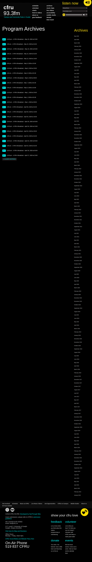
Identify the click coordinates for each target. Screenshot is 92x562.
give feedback (37, 17)
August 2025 (77, 66)
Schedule (15, 503)
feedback (56, 521)
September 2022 (78, 185)
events (69, 540)
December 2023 (78, 134)
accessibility (51, 12)
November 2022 (78, 179)
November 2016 (78, 420)
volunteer (35, 8)
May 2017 (76, 400)
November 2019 (78, 301)
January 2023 (77, 172)
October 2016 (77, 423)
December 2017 (78, 379)
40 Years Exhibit (7, 505)
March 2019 (77, 328)
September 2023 (78, 145)
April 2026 (76, 39)
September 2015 (78, 468)
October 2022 (77, 182)
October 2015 (77, 464)
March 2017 (77, 406)
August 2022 (77, 189)
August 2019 (77, 311)
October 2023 (77, 141)
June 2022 (76, 196)
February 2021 (77, 250)
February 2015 (77, 491)
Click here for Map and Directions (16, 531)
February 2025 (77, 87)
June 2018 (76, 359)
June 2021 (76, 236)
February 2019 (77, 332)
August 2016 (77, 430)
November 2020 (78, 260)
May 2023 (76, 158)
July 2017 (76, 393)
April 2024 (76, 121)
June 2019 (76, 318)
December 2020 (78, 257)
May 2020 (76, 281)
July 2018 (76, 355)
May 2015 (76, 481)
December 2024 (78, 94)
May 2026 (76, 36)
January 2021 (77, 253)
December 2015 (78, 457)
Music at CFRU (24, 503)
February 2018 (77, 372)
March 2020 (77, 287)
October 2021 (77, 223)
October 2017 (77, 386)
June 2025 (76, 73)
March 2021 (77, 247)
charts (34, 10)
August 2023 (77, 148)
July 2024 (76, 111)
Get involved (6, 503)
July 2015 (76, 474)
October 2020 (77, 264)
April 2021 (76, 243)
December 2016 (78, 417)
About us (84, 503)
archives (49, 5)
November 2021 (78, 219)
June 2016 (76, 437)
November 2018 (78, 342)
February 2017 (77, 410)
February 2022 (77, 209)
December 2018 (78, 338)
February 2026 (77, 46)
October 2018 (77, 345)
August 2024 (77, 107)
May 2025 (76, 77)
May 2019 (76, 321)
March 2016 (77, 447)
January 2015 (77, 495)
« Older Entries (9, 159)
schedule (35, 5)
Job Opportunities (49, 503)
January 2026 (77, 49)
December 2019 (78, 298)
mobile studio (51, 15)
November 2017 (78, 383)
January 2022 (77, 213)
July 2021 (76, 233)
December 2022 (78, 175)
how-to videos (37, 12)
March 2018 (77, 369)
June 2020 (76, 277)
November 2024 (78, 97)
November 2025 (78, 56)
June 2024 (76, 114)
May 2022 (76, 199)
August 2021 (77, 230)
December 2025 (78, 53)
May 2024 (76, 117)
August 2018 (77, 352)
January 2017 (77, 413)
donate (49, 17)
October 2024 (77, 100)
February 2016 (77, 451)
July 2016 (76, 434)
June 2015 (76, 478)
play (3, 39)
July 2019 (76, 315)
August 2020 (77, 270)
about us (35, 15)
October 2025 (77, 60)
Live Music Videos (36, 503)
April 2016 (76, 444)
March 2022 (77, 206)
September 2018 (78, 349)
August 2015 (77, 471)
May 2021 (76, 240)
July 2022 (76, 192)
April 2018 (76, 366)
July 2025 (76, 70)
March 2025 (77, 83)
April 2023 (76, 162)
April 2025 (76, 80)
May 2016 (76, 440)
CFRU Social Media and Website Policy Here (19, 539)
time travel (50, 19)
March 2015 (77, 488)
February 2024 (77, 128)
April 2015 (76, 485)
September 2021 (78, 226)
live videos (50, 10)
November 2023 (78, 138)
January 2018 (77, 376)
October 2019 (77, 304)
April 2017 (76, 403)
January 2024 (77, 131)
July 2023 (76, 151)
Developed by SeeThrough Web (30, 514)
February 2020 (77, 291)
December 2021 (78, 216)
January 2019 (77, 335)
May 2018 (76, 362)
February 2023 (77, 168)
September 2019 (78, 308)
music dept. (51, 8)
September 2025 (78, 63)
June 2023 (76, 155)
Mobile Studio (75, 503)
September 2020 (78, 267)
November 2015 (78, 461)
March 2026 (77, 43)
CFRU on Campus (63, 503)
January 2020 (77, 294)
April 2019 (76, 325)
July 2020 (76, 274)
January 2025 (77, 90)
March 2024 (77, 124)
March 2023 (77, 165)
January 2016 (77, 454)
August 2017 (77, 389)
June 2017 (76, 396)
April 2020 (76, 284)
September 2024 (78, 104)
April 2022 (76, 202)
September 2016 (78, 427)
